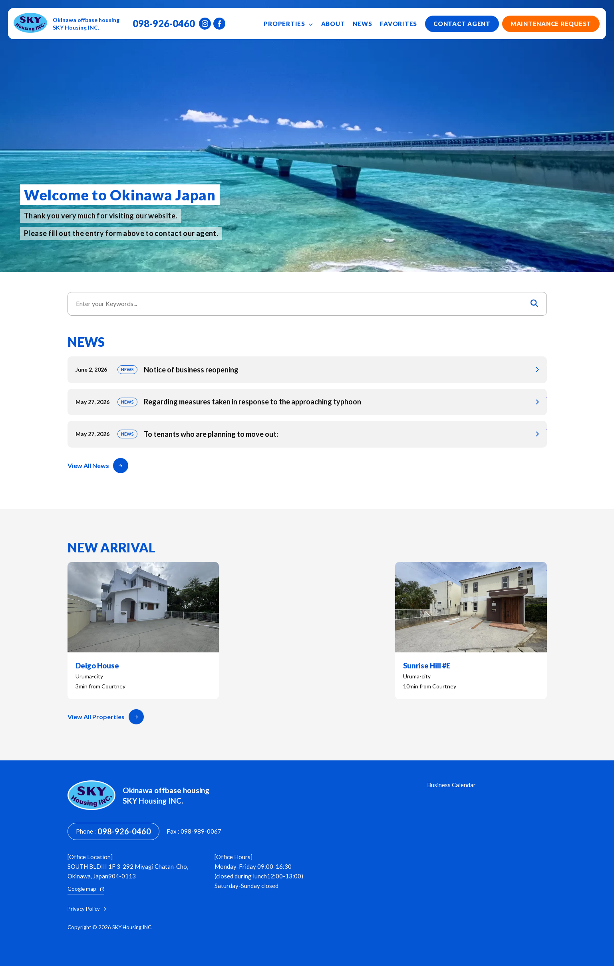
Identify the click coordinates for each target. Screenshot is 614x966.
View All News (98, 465)
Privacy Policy (87, 909)
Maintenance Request (551, 23)
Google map (86, 889)
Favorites (398, 23)
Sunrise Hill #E (471, 630)
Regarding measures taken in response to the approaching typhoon (307, 402)
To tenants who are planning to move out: (307, 434)
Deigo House (143, 630)
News (362, 23)
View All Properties (106, 716)
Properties (288, 23)
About (333, 23)
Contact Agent (462, 23)
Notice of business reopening (307, 369)
